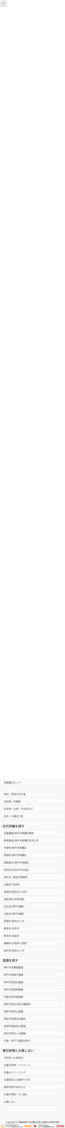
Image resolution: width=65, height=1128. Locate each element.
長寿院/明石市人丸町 (15, 891)
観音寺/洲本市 (13, 928)
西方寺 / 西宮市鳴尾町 (16, 877)
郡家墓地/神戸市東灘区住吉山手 (21, 840)
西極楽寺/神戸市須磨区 (16, 862)
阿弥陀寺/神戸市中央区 (16, 870)
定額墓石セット (12, 782)
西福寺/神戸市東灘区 (15, 855)
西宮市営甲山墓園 (13, 1011)
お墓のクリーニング (15, 1072)
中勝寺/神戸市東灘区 (15, 847)
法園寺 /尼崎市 (12, 884)
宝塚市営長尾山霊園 (15, 1026)
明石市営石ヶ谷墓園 (15, 1033)
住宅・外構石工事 (13, 816)
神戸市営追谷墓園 (13, 982)
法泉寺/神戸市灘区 (14, 913)
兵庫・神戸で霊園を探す (17, 1040)
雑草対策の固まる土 (15, 1087)
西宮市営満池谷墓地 (15, 1018)
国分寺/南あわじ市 (14, 950)
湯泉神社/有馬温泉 (14, 899)
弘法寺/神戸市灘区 (14, 906)
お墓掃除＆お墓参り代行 (17, 1079)
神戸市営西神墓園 (13, 989)
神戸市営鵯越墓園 (13, 967)
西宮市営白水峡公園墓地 (17, 1004)
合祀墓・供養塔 (12, 801)
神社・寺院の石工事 (15, 794)
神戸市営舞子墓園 (13, 974)
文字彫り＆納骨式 (13, 1057)
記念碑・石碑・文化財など (18, 808)
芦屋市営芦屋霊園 (13, 996)
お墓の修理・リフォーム (17, 1065)
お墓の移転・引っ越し (16, 1094)
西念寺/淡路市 (11, 936)
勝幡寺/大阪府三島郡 (15, 943)
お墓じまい (10, 1101)
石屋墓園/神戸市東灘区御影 (19, 833)
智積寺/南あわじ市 (14, 921)
